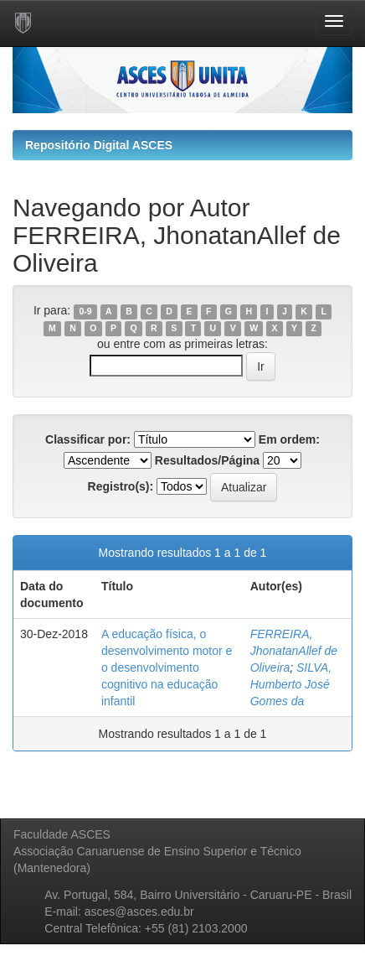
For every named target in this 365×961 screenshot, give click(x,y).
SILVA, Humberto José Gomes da (291, 684)
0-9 (85, 311)
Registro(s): (121, 486)
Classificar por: (88, 439)
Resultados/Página (207, 460)
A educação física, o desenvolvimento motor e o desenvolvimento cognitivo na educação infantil (166, 667)
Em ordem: (289, 439)
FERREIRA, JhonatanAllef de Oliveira (293, 650)
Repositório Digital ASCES (98, 145)
